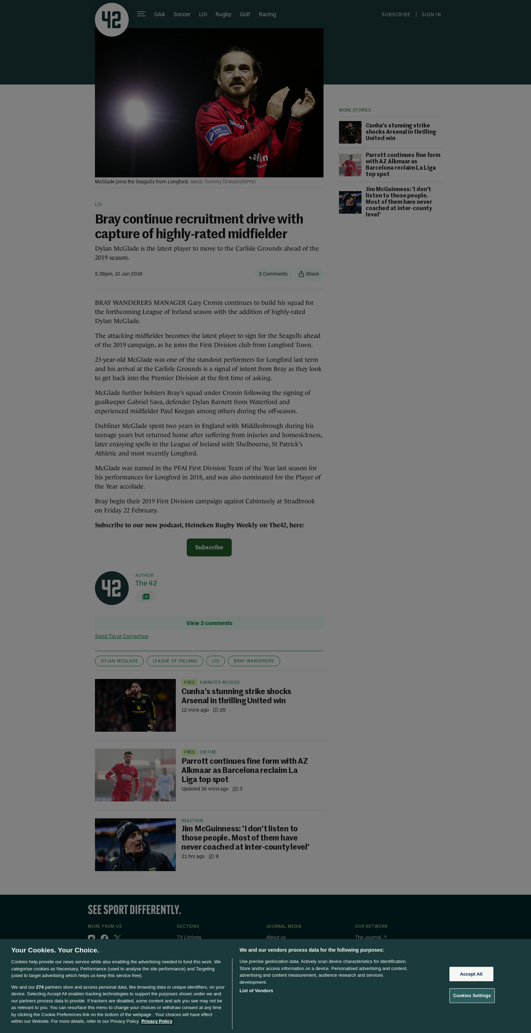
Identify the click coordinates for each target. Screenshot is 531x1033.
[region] (265, 986)
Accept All (471, 974)
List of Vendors (256, 990)
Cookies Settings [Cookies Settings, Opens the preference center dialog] (472, 995)
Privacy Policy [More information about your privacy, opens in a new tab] (156, 1021)
